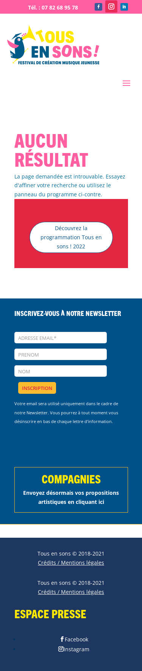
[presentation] (72, 441)
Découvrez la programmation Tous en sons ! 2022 (71, 237)
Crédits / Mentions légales (71, 562)
